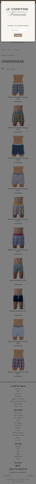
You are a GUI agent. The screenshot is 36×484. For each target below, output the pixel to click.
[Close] (33, 3)
